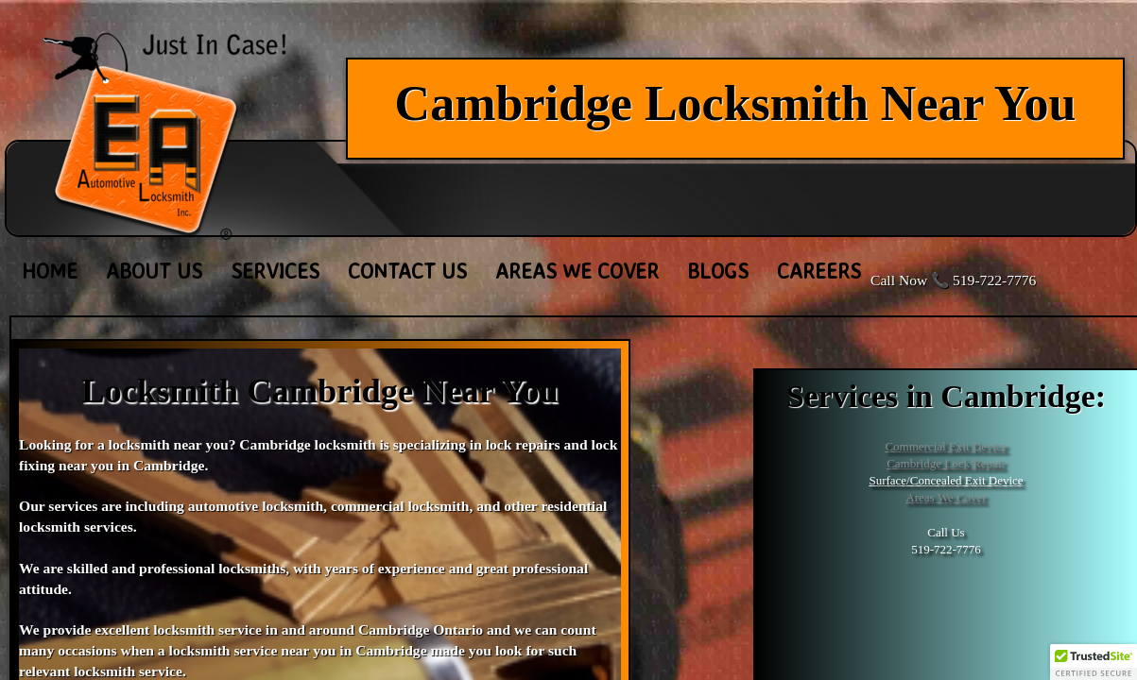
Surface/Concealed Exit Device (946, 480)
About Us (154, 270)
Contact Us (407, 270)
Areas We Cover (945, 497)
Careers (819, 270)
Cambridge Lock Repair (946, 463)
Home (50, 270)
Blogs (718, 270)
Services (275, 270)
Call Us (945, 532)
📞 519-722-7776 (983, 280)
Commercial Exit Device (946, 446)
